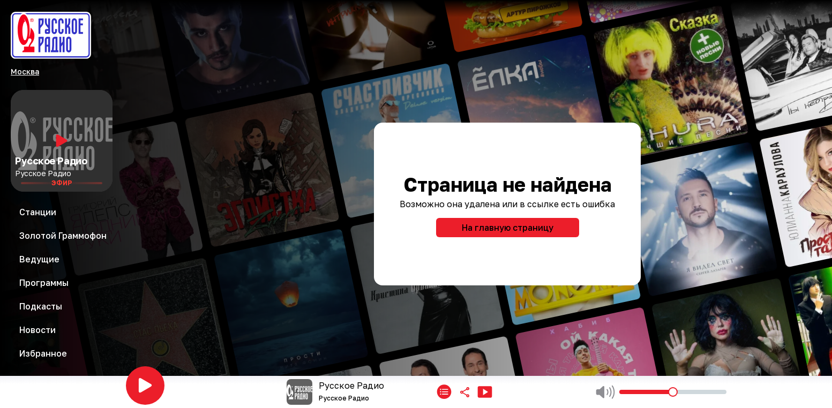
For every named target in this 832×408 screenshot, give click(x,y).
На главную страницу (507, 227)
